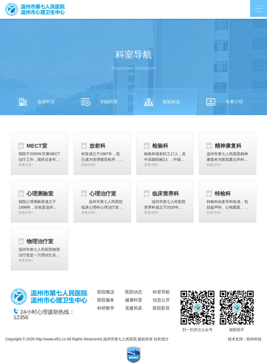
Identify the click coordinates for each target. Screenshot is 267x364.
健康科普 (133, 300)
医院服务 (105, 300)
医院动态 (133, 292)
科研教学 (105, 308)
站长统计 (161, 339)
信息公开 (161, 300)
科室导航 (161, 292)
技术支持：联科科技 (245, 339)
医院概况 (105, 292)
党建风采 (133, 308)
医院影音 (161, 308)
